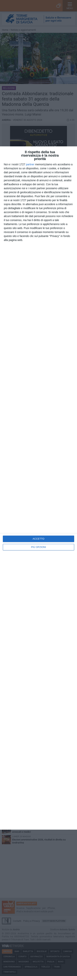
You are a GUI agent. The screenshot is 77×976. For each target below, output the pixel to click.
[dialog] (38, 488)
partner (30, 164)
